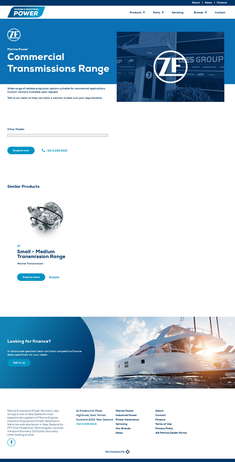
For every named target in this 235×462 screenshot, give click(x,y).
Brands (198, 12)
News (208, 2)
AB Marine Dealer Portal (171, 432)
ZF (18, 246)
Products (135, 12)
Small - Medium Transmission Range (41, 254)
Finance (222, 2)
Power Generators (127, 419)
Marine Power (125, 410)
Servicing (177, 12)
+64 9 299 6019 (57, 150)
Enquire (54, 277)
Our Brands (123, 428)
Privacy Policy (164, 428)
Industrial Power (126, 415)
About (196, 2)
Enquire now (21, 150)
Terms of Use (163, 424)
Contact (220, 12)
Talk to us (19, 362)
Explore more (31, 277)
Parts (156, 12)
